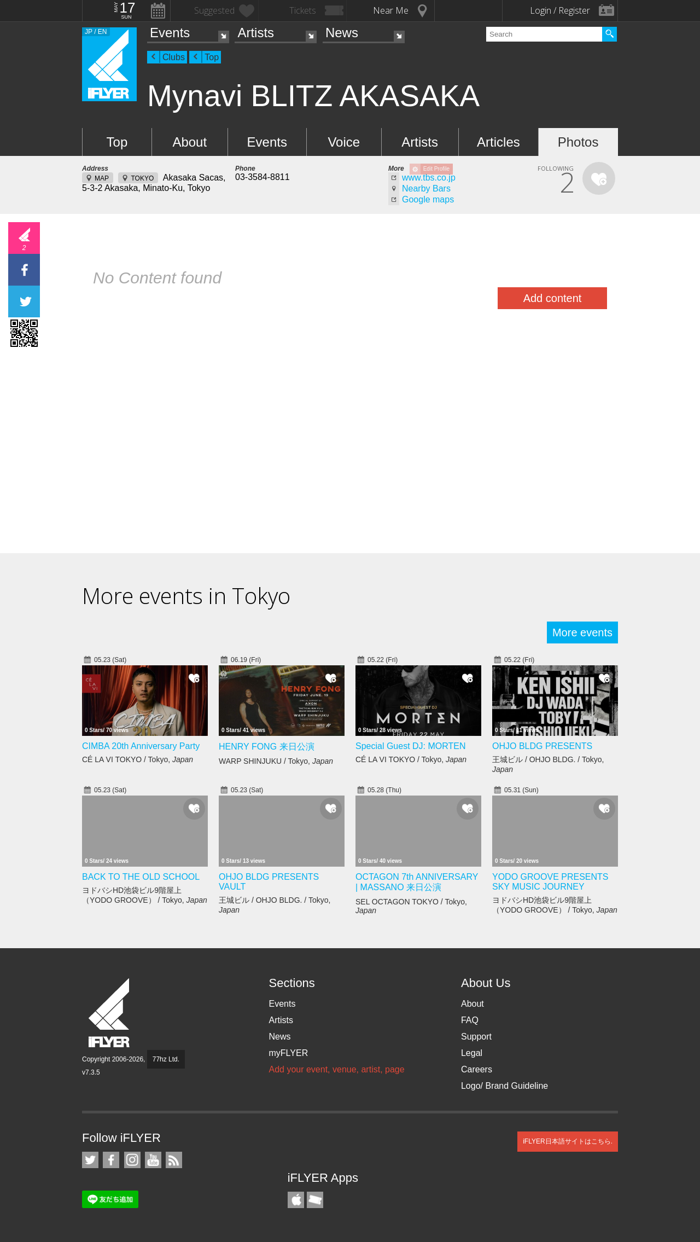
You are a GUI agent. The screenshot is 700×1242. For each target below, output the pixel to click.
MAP (102, 178)
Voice (344, 142)
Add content (552, 298)
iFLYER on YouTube (153, 1160)
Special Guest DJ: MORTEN (410, 746)
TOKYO (142, 178)
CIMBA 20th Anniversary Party (141, 746)
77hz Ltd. (166, 1059)
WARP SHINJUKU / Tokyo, (276, 761)
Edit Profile (436, 169)
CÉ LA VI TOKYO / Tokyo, (137, 759)
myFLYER (288, 1053)
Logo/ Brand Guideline (504, 1085)
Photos (578, 142)
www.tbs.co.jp (429, 177)
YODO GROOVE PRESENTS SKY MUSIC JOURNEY (550, 881)
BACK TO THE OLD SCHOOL (141, 876)
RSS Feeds (174, 1160)
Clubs (173, 57)
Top (212, 57)
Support (476, 1036)
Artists (255, 32)
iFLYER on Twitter (90, 1160)
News (341, 32)
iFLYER (110, 1013)
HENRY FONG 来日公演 (266, 746)
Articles (498, 142)
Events (170, 32)
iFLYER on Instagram (132, 1160)
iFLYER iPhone (296, 1200)
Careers (476, 1069)
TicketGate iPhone (315, 1200)
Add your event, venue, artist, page (336, 1069)
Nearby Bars (426, 188)
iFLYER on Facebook (111, 1160)
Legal (471, 1053)
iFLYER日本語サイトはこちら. (567, 1141)
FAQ (470, 1020)
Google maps (428, 199)
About (189, 142)
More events (582, 632)
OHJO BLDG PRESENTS (542, 746)
